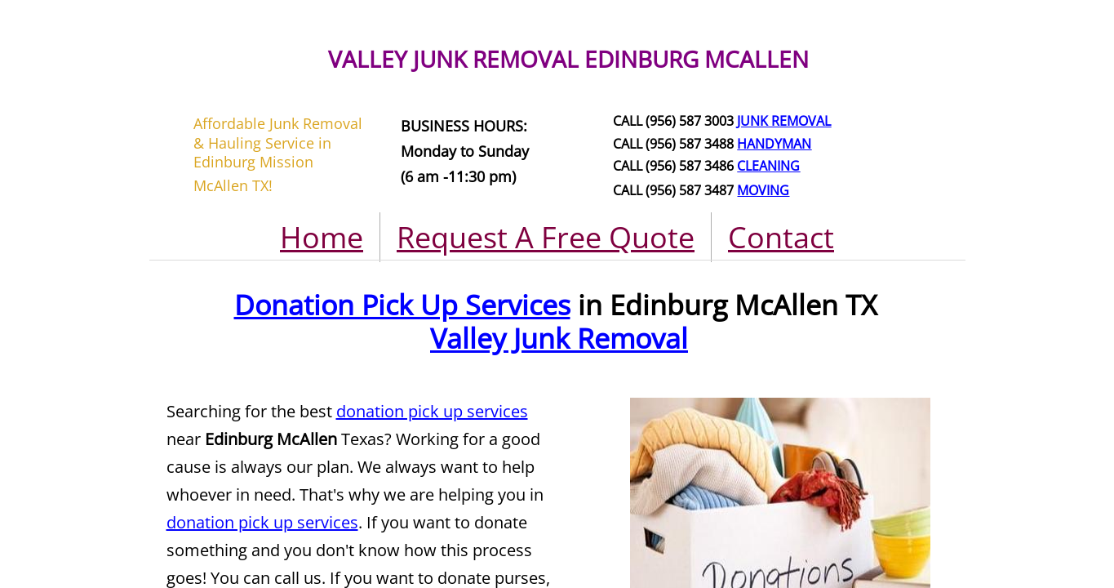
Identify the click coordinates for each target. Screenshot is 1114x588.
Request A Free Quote (546, 237)
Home (321, 237)
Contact (781, 237)
